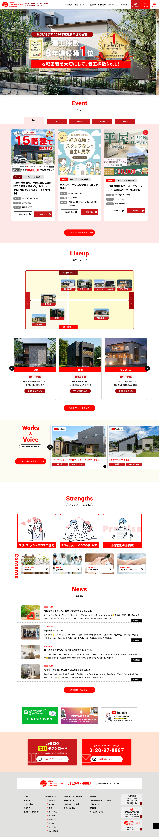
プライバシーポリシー (97, 812)
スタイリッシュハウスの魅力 (74, 796)
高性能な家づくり (70, 800)
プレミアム (53, 812)
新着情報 (27, 800)
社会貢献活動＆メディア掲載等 (100, 800)
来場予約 (27, 808)
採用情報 (93, 808)
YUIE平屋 (52, 827)
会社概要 (93, 796)
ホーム (26, 796)
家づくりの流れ (69, 808)
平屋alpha (52, 819)
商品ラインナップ (81, 5)
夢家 (50, 808)
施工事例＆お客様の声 (98, 5)
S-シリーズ (53, 800)
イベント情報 (67, 5)
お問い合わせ (94, 804)
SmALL (51, 823)
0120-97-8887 (79, 783)
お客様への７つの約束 (71, 804)
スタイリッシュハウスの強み (118, 5)
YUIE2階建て (53, 831)
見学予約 (43, 214)
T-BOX (51, 804)
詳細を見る (23, 214)
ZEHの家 (52, 816)
